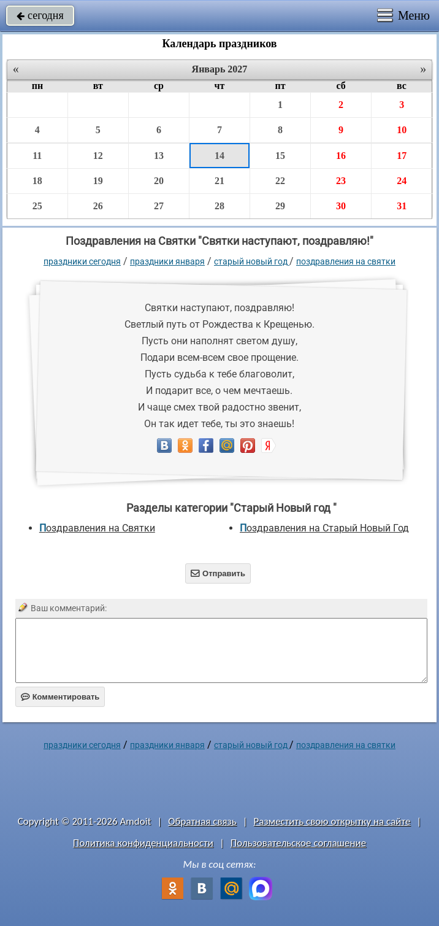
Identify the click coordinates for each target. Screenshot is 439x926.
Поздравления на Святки (345, 261)
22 (280, 181)
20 (159, 181)
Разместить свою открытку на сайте (332, 821)
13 (159, 155)
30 (341, 206)
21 (219, 181)
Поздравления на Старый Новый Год (324, 528)
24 (402, 181)
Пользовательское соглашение (298, 842)
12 (98, 155)
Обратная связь (202, 821)
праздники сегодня (82, 261)
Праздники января (167, 261)
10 (402, 130)
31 (402, 206)
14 (219, 155)
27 (159, 206)
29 (280, 206)
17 (402, 155)
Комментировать (60, 696)
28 (219, 206)
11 (37, 155)
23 (341, 181)
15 (280, 155)
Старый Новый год (251, 261)
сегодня (40, 15)
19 (98, 181)
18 (37, 181)
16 (341, 155)
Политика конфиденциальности (143, 842)
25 (37, 206)
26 (98, 206)
